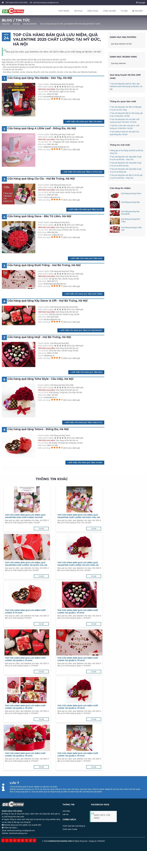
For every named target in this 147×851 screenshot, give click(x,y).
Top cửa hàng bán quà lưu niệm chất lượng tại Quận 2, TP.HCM (25, 659)
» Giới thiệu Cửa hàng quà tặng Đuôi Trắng (83, 294)
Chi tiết (41, 529)
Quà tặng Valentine (30, 24)
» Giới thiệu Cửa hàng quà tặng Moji (86, 372)
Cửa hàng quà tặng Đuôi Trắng (130, 220)
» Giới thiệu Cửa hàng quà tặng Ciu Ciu (85, 209)
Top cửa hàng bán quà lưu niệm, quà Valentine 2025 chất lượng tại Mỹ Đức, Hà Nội (70, 24)
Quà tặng (16, 24)
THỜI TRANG (63, 11)
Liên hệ (65, 814)
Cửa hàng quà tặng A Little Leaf (131, 228)
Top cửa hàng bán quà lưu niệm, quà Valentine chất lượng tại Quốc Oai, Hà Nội (26, 563)
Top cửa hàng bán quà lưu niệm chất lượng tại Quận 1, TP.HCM (77, 611)
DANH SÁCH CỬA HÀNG (102, 816)
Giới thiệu (66, 811)
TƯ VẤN (124, 11)
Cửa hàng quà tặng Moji (130, 202)
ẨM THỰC (78, 11)
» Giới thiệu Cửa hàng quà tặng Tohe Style (83, 422)
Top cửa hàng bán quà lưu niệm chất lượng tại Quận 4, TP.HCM (25, 706)
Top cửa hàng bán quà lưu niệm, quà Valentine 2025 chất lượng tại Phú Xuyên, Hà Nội (25, 516)
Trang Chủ (6, 24)
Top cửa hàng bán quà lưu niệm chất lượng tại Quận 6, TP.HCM (25, 754)
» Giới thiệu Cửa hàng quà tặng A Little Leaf (82, 172)
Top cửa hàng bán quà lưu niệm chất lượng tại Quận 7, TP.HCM (77, 754)
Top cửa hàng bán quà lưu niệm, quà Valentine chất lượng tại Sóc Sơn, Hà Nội (78, 563)
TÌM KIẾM (137, 11)
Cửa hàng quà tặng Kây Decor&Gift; (130, 212)
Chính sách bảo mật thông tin (74, 826)
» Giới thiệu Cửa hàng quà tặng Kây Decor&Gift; (80, 330)
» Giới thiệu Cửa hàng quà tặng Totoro (84, 462)
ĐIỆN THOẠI (93, 11)
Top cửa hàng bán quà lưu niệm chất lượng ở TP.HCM (25, 611)
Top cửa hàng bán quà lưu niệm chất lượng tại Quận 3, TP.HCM (77, 659)
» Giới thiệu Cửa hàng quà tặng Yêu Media (83, 122)
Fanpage (140, 2)
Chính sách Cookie (70, 829)
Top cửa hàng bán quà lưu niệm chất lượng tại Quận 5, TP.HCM (77, 706)
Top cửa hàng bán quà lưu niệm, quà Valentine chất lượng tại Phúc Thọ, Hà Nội (78, 516)
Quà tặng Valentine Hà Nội (121, 44)
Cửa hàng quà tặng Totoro (131, 193)
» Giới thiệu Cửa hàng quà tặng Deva (86, 258)
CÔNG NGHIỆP (109, 11)
